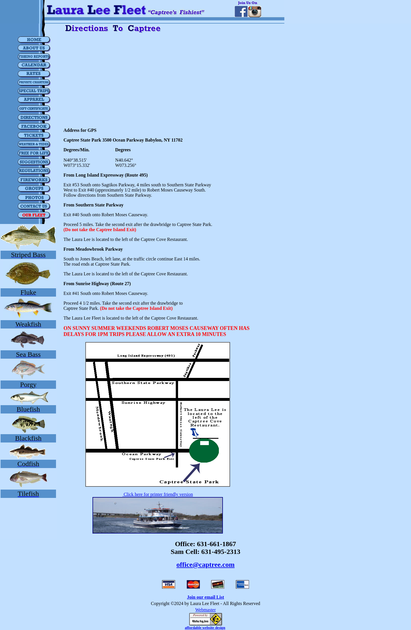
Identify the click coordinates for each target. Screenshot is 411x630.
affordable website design (205, 627)
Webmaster (205, 609)
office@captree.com (205, 564)
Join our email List (205, 597)
